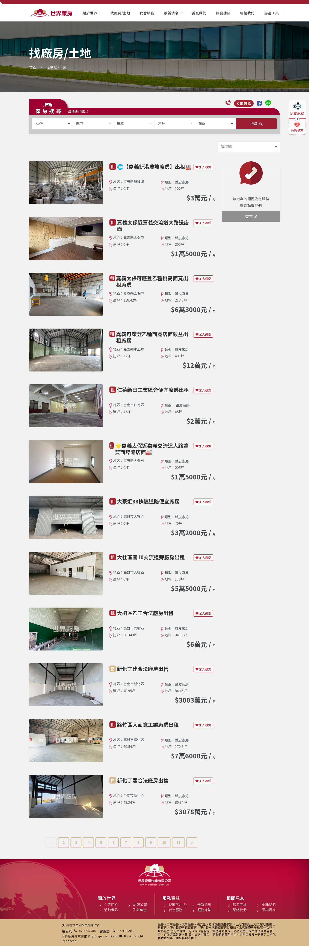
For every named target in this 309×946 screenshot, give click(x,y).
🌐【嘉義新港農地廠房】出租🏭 (154, 166)
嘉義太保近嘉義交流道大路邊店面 (153, 225)
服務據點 (223, 12)
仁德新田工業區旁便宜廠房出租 (153, 389)
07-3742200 (87, 931)
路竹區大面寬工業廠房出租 (148, 724)
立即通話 (243, 103)
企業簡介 (111, 904)
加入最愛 (203, 167)
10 (164, 842)
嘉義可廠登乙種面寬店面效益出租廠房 (152, 337)
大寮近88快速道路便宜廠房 (148, 501)
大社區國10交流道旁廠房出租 (151, 557)
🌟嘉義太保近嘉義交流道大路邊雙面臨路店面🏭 (151, 449)
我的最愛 (297, 130)
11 (178, 842)
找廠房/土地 (120, 12)
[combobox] (52, 123)
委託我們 (199, 12)
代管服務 (147, 12)
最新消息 (171, 12)
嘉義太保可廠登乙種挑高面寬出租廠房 (152, 281)
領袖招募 (269, 909)
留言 (251, 216)
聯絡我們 (247, 12)
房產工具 (271, 12)
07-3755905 (126, 931)
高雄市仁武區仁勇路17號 (83, 925)
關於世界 (90, 12)
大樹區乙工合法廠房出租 (145, 613)
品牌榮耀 (140, 904)
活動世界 (111, 909)
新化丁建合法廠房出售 (142, 668)
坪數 (175, 123)
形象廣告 (140, 909)
